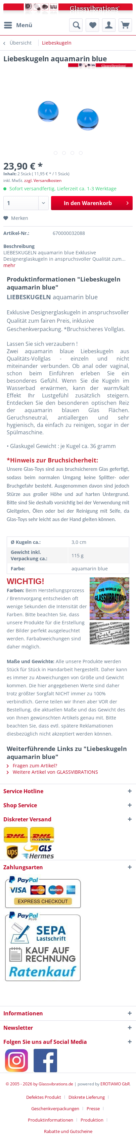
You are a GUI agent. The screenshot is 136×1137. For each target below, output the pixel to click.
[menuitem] (18, 25)
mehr (9, 265)
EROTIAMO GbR (115, 1084)
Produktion (92, 1120)
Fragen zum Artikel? (32, 765)
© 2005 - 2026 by (22, 1084)
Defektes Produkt (43, 1097)
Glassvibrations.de (56, 1084)
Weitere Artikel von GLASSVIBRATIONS (52, 772)
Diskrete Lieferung (87, 1097)
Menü (18, 24)
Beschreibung (19, 246)
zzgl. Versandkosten (42, 180)
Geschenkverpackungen (55, 1109)
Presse (93, 1109)
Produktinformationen (50, 1120)
